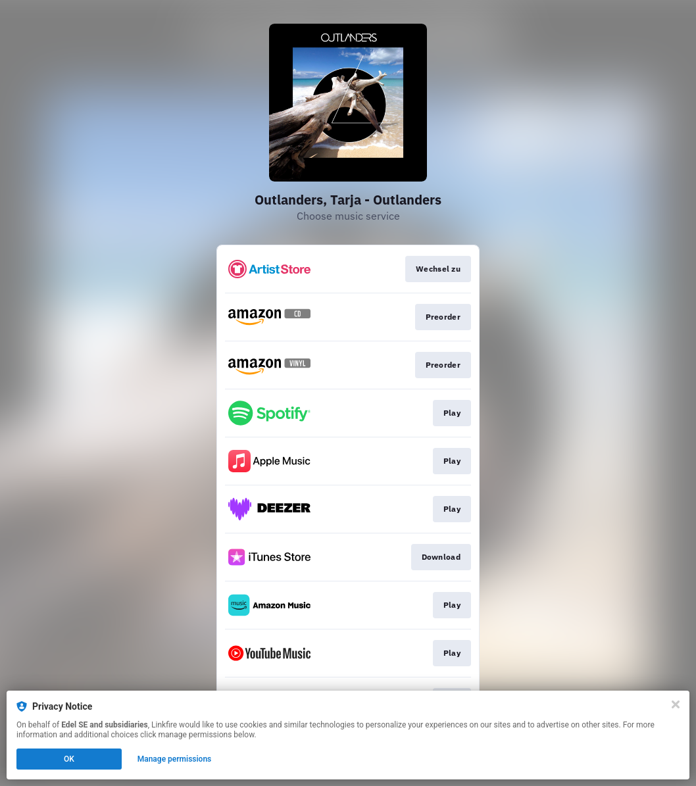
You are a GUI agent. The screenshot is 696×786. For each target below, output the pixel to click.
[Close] (675, 704)
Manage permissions (174, 759)
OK (69, 759)
